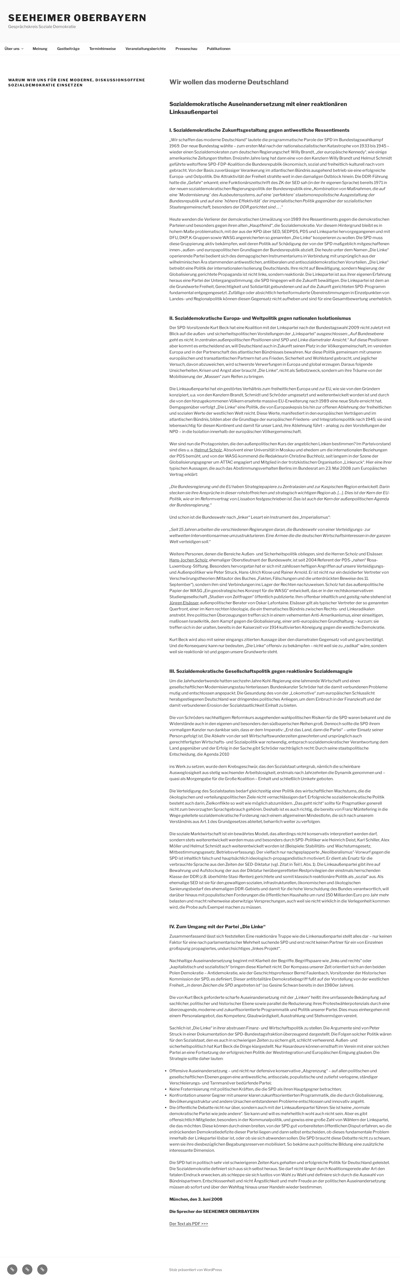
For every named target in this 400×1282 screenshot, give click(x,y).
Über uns (14, 48)
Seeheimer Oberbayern (77, 17)
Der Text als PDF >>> (188, 1223)
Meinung (40, 48)
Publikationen (218, 48)
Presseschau (186, 48)
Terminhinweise (102, 48)
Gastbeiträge (68, 48)
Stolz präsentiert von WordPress (195, 1269)
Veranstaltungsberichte (146, 48)
